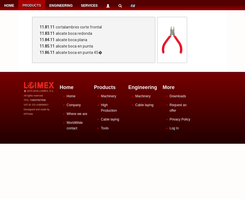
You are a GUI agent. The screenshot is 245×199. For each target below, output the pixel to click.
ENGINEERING (61, 5)
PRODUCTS (31, 5)
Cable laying (110, 119)
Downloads (178, 96)
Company (74, 105)
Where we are (77, 114)
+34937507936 (38, 100)
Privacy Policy (180, 119)
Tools (105, 128)
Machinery (108, 96)
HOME (9, 5)
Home (71, 96)
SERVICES (89, 5)
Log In (174, 128)
